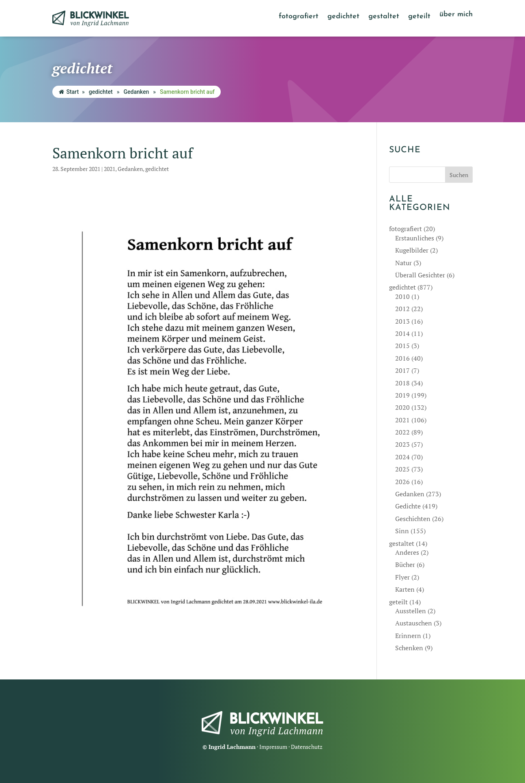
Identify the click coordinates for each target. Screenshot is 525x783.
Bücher (405, 564)
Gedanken (136, 92)
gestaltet (383, 17)
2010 (402, 296)
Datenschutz (307, 747)
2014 (402, 333)
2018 (402, 383)
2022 (402, 432)
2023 (402, 444)
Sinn (402, 530)
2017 (402, 370)
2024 (402, 456)
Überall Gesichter (420, 274)
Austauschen (413, 623)
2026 (402, 481)
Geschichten (412, 518)
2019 (402, 395)
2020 (402, 407)
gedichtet (343, 17)
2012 (402, 308)
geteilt (419, 17)
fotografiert (298, 17)
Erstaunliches (414, 238)
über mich (456, 15)
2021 (109, 169)
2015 (402, 345)
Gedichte (408, 506)
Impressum (273, 747)
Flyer (402, 577)
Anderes (407, 552)
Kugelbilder (411, 250)
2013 (402, 321)
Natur (403, 262)
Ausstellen (410, 610)
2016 (402, 358)
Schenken (409, 647)
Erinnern (408, 635)
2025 (402, 469)
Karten (405, 589)
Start (69, 92)
